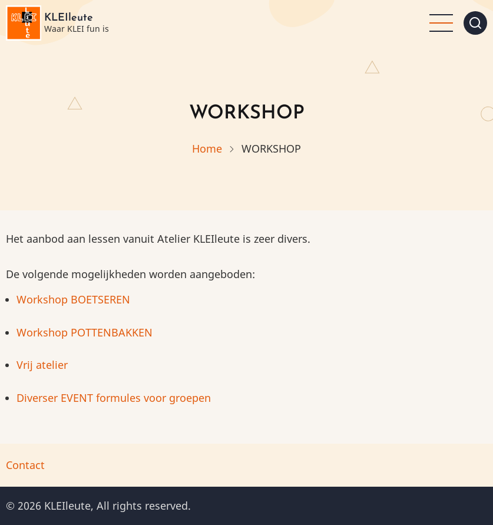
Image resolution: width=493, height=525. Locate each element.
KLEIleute (68, 18)
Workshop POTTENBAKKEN (84, 332)
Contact (25, 465)
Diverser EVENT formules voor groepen (113, 398)
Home (207, 148)
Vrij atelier (43, 365)
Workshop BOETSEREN (73, 299)
